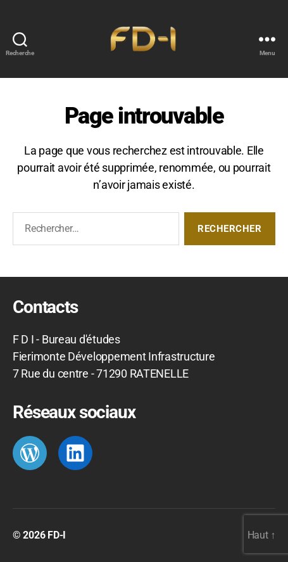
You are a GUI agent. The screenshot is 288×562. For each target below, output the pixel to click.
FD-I (56, 535)
